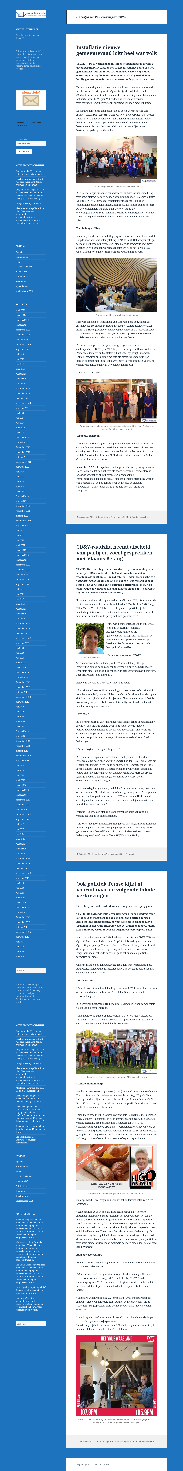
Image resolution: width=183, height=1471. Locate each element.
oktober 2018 (22, 750)
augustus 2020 (22, 643)
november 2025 (23, 334)
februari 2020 (22, 672)
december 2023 (23, 447)
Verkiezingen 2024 (119, 517)
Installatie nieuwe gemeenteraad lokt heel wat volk (116, 50)
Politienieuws (22, 276)
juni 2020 (20, 653)
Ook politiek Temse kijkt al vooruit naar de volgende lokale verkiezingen (115, 889)
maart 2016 (21, 902)
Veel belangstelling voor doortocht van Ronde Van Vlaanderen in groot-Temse (28, 1098)
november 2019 (23, 687)
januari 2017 (22, 853)
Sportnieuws (22, 286)
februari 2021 (22, 613)
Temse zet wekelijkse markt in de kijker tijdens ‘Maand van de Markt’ (30, 1129)
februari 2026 (22, 320)
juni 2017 (20, 829)
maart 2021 (21, 608)
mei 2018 (20, 775)
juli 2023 (20, 471)
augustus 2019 (22, 701)
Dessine (19, 1298)
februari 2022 (22, 555)
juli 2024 (20, 413)
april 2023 (20, 486)
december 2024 (23, 388)
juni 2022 (20, 535)
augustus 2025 (22, 349)
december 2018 (23, 741)
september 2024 (23, 403)
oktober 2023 (22, 457)
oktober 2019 (22, 692)
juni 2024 (20, 418)
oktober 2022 (22, 515)
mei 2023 (20, 481)
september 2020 (23, 638)
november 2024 (23, 393)
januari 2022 (22, 560)
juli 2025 (20, 354)
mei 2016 (20, 892)
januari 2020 (22, 677)
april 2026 (20, 310)
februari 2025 (22, 378)
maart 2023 (21, 491)
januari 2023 (22, 501)
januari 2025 (22, 383)
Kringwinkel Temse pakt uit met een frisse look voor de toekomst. (31, 1290)
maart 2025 (21, 373)
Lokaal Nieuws (25, 266)
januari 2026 (22, 325)
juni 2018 (20, 770)
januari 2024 (22, 442)
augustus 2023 (22, 466)
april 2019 (20, 721)
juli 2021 (20, 589)
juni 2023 (20, 476)
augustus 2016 (22, 878)
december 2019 (23, 682)
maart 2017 (21, 843)
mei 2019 (20, 716)
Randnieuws (21, 281)
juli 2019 (20, 706)
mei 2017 (20, 834)
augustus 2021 (22, 584)
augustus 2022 (22, 525)
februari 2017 (22, 848)
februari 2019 (22, 731)
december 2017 (23, 799)
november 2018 (23, 746)
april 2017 (20, 839)
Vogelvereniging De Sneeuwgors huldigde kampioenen (26, 1140)
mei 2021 (20, 599)
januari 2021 (22, 618)
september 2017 (23, 814)
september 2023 (23, 462)
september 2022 (23, 520)
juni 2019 (20, 711)
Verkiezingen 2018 (24, 291)
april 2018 (20, 780)
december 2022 (23, 506)
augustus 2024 (22, 408)
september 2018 (23, 755)
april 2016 (20, 897)
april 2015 (20, 956)
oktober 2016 (22, 868)
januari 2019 (22, 736)
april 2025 (20, 369)
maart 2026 (21, 315)
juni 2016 (20, 888)
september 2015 (23, 932)
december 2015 (23, 917)
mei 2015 (20, 951)
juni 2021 (20, 594)
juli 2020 (20, 648)
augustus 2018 (22, 760)
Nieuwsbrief (22, 271)
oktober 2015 (22, 927)
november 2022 (23, 511)
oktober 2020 (22, 633)
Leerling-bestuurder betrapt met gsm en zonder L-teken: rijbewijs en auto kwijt (29, 182)
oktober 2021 (22, 574)
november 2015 (23, 922)
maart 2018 (21, 785)
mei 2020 (20, 657)
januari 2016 (22, 912)
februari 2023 (22, 496)
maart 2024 (21, 432)
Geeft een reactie (140, 517)
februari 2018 (22, 790)
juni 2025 (20, 359)
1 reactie (132, 854)
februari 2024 (22, 437)
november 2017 (23, 804)
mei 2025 (20, 364)
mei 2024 (20, 422)
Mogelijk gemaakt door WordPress (92, 1464)
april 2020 (20, 662)
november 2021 (23, 569)
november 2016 (23, 863)
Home (18, 261)
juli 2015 (20, 941)
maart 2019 (21, 726)
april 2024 (20, 427)
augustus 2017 (22, 819)
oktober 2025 (22, 339)
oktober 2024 (22, 398)
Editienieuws (22, 257)
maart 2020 (21, 667)
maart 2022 (21, 550)
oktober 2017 (22, 809)
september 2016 (23, 873)
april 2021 (20, 604)
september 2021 (23, 579)
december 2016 (23, 858)
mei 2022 (20, 540)
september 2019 (23, 697)
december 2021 (23, 564)
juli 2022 (20, 530)
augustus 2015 (22, 937)
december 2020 (23, 623)
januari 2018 (22, 795)
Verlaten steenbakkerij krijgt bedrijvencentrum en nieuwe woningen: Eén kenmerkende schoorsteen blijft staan (30, 1304)
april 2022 (20, 545)
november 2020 (23, 628)
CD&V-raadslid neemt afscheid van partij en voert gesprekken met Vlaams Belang (114, 552)
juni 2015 (20, 946)
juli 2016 (20, 883)
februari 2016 (22, 907)
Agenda (19, 252)
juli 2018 (20, 765)
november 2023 (23, 452)
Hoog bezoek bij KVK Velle (28, 203)
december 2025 (23, 329)
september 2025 (23, 344)
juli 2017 (20, 824)
